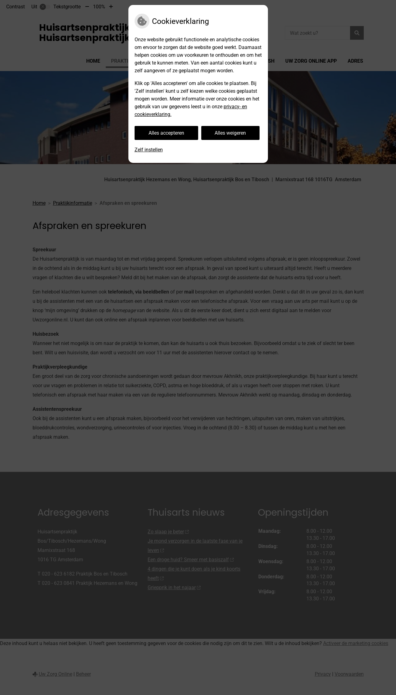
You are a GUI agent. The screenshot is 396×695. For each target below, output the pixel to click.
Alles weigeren (230, 133)
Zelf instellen (149, 150)
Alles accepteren (166, 133)
